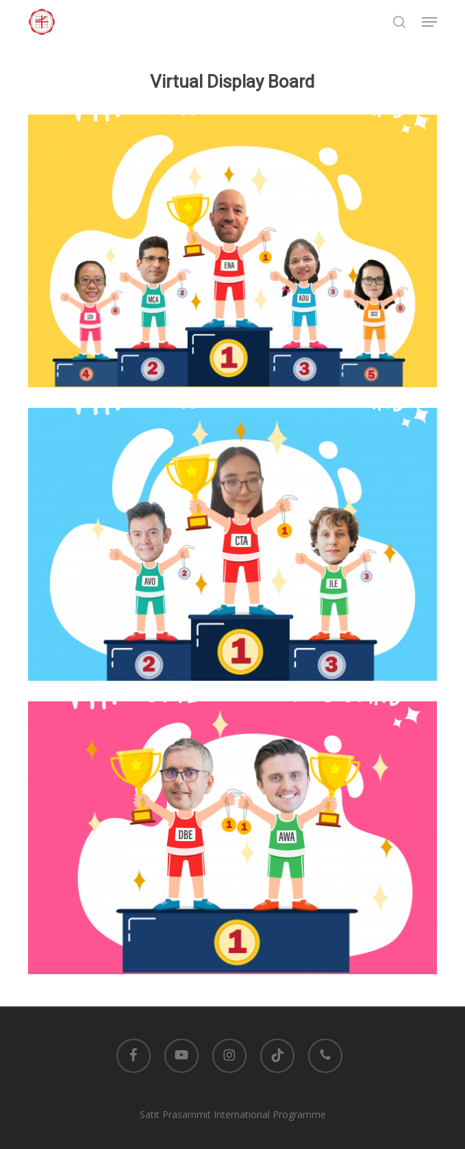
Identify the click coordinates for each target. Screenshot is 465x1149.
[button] (429, 22)
